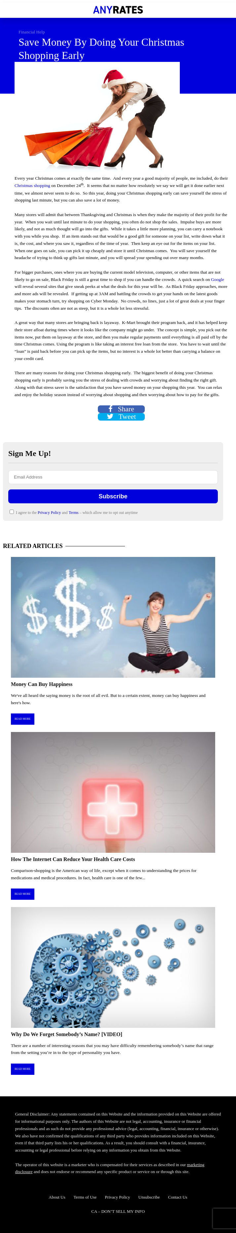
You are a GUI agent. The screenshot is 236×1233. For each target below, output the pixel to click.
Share (121, 409)
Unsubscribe (149, 1197)
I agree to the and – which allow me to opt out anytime (74, 512)
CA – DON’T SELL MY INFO (118, 1211)
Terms (74, 512)
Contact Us (177, 1197)
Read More (23, 718)
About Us (57, 1197)
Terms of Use (85, 1197)
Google (217, 279)
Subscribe (112, 496)
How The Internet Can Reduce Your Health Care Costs (73, 859)
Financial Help (32, 31)
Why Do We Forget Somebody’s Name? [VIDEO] (66, 1034)
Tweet (121, 417)
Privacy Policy (50, 512)
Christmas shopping (32, 185)
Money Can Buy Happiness (41, 684)
